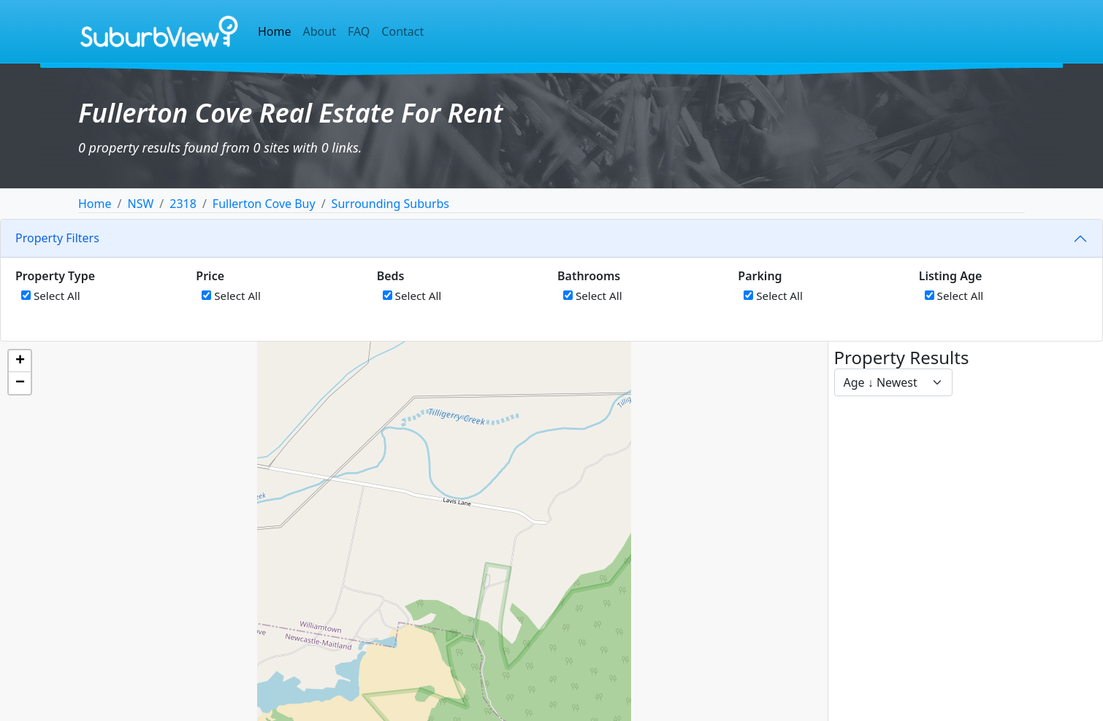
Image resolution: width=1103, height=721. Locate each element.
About (319, 31)
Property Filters (57, 238)
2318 (182, 204)
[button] (20, 361)
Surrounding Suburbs (390, 204)
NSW (140, 204)
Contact (402, 31)
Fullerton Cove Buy (264, 204)
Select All (50, 295)
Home (274, 31)
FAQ (359, 31)
